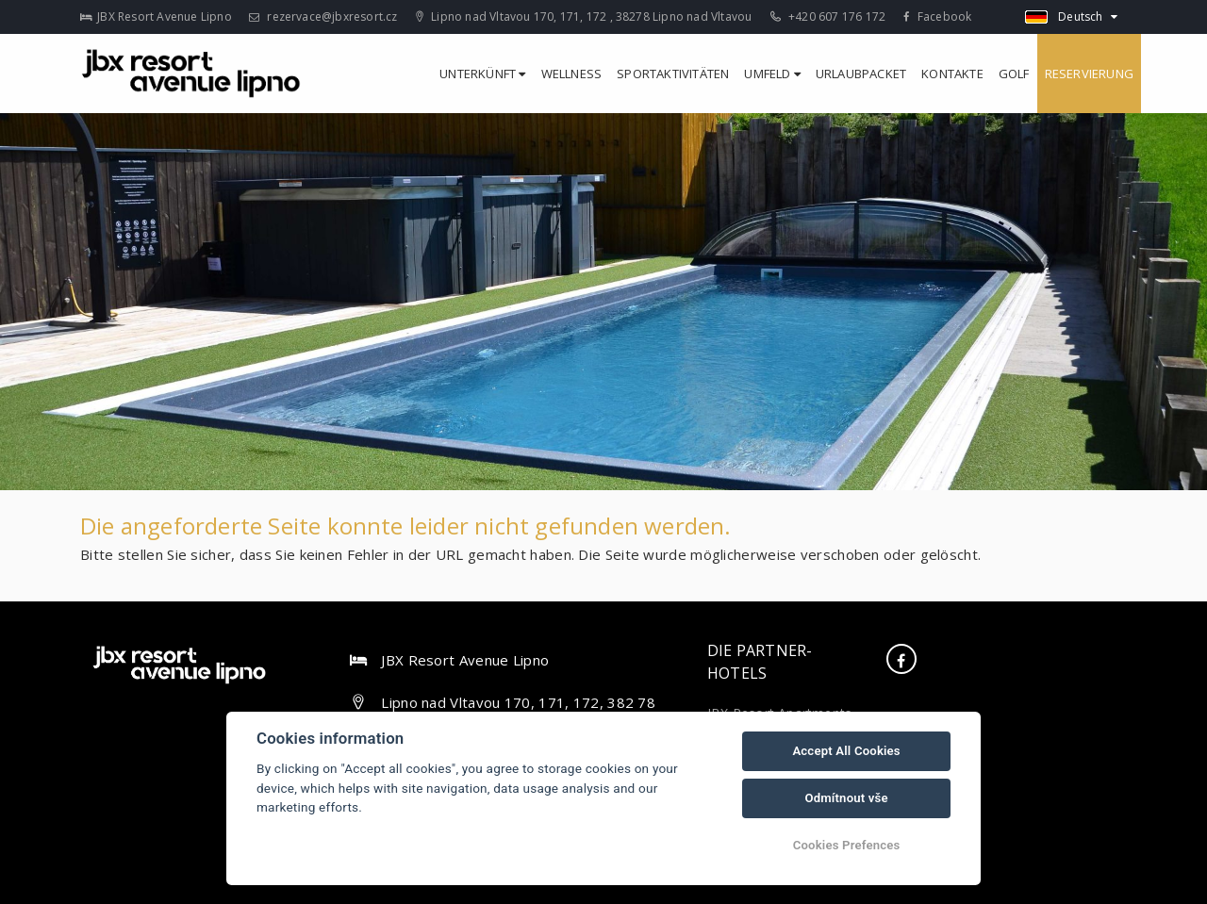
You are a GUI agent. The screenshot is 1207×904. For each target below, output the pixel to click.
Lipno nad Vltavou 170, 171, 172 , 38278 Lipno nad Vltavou (584, 16)
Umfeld (772, 73)
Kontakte (952, 73)
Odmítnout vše (845, 798)
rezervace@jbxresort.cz (323, 16)
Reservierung (1089, 73)
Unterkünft (482, 73)
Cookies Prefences (847, 845)
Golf (1014, 73)
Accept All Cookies (846, 751)
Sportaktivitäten (673, 73)
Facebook (937, 16)
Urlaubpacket (861, 73)
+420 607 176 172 (828, 16)
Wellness (572, 73)
